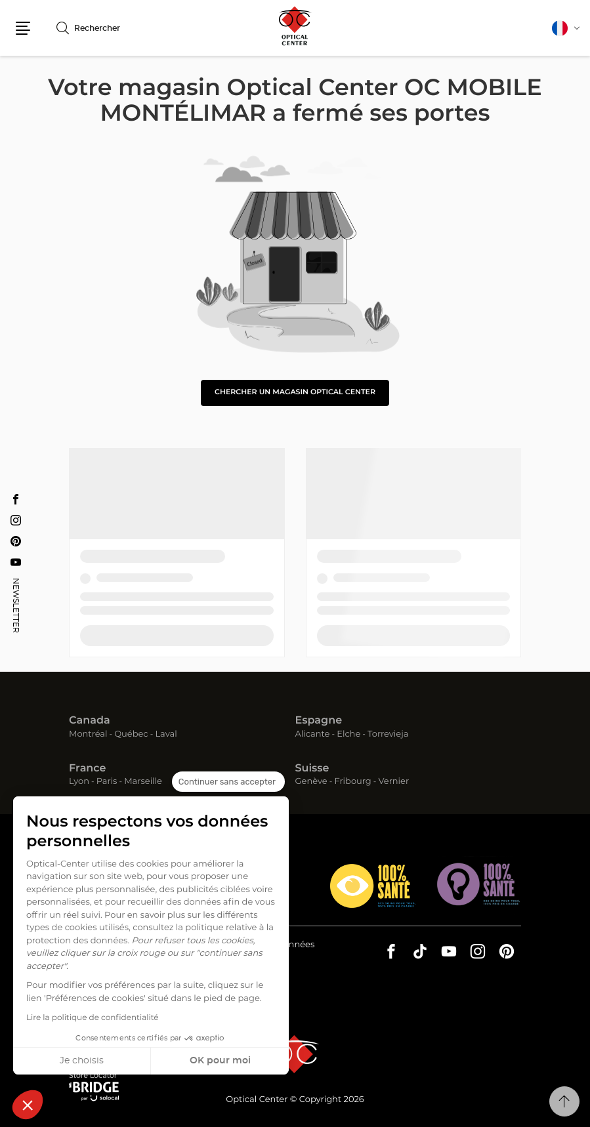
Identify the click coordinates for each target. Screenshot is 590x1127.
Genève (311, 781)
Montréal (88, 734)
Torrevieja (388, 734)
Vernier (393, 781)
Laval (166, 734)
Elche (348, 734)
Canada (89, 721)
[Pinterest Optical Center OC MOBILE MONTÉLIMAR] (15, 541)
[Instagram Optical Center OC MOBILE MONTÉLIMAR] (15, 520)
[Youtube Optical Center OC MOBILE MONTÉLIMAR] (15, 562)
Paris (106, 781)
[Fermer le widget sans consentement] (228, 781)
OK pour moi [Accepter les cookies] (220, 1060)
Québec (131, 734)
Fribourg (352, 781)
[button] (27, 1104)
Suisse (312, 769)
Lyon (79, 781)
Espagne (319, 721)
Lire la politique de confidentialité (92, 1018)
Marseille (143, 781)
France (87, 769)
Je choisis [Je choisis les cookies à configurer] (82, 1060)
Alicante (312, 734)
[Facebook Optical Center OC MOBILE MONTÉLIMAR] (15, 499)
